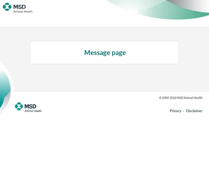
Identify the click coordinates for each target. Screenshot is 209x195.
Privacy (175, 111)
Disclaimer (194, 111)
